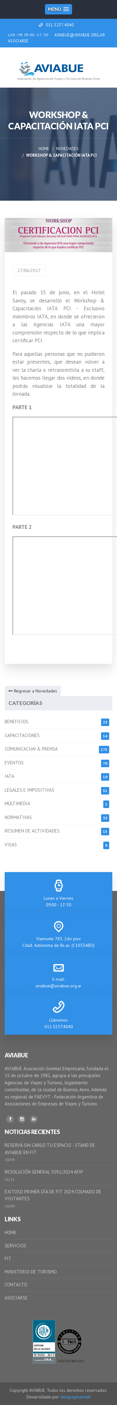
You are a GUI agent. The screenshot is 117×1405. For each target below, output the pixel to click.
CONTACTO (16, 1285)
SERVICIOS (15, 1246)
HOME (11, 1232)
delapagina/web (75, 1397)
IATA (9, 776)
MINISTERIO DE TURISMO (31, 1272)
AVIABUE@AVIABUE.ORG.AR (79, 35)
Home (44, 148)
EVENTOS (14, 763)
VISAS (11, 845)
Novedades (67, 148)
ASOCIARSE (18, 41)
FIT (8, 1258)
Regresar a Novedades (32, 691)
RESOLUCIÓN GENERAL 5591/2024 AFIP (44, 1172)
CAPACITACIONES (22, 735)
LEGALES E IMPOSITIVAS (29, 790)
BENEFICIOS (16, 721)
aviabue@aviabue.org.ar (58, 986)
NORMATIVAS (18, 817)
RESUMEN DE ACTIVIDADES (32, 831)
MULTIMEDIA (17, 803)
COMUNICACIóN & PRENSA (31, 749)
